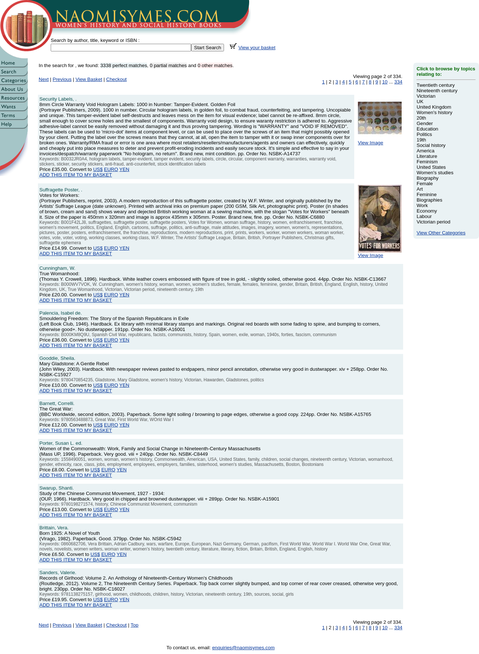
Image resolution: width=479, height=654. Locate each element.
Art (420, 189)
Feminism (427, 161)
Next (44, 79)
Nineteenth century (437, 90)
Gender (425, 123)
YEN (124, 169)
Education (427, 129)
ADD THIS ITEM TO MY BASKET (75, 175)
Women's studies (435, 172)
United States (431, 167)
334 (398, 82)
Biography (428, 178)
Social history (431, 145)
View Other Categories (441, 232)
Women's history (434, 112)
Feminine (427, 194)
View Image (380, 140)
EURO (111, 169)
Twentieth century (436, 85)
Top (135, 625)
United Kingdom (434, 107)
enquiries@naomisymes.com (243, 647)
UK (420, 101)
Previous (62, 79)
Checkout (116, 79)
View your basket (257, 47)
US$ (98, 169)
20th (421, 118)
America (425, 150)
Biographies (429, 200)
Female (425, 183)
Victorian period (433, 222)
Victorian (426, 96)
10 (384, 82)
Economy (427, 211)
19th (421, 140)
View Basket (89, 79)
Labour (424, 216)
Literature (427, 156)
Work (422, 205)
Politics (424, 134)
